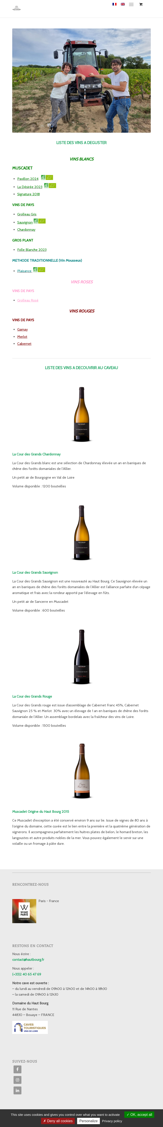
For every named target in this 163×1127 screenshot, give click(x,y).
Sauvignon (25, 222)
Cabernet (24, 344)
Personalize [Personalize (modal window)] (88, 1121)
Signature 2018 (28, 194)
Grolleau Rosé (27, 300)
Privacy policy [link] (112, 1121)
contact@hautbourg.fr (28, 960)
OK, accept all (139, 1114)
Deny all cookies (58, 1121)
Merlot (22, 337)
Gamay (22, 329)
